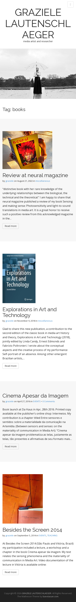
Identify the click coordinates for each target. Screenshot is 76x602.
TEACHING (52, 535)
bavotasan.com (50, 596)
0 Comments (48, 401)
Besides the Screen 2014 (32, 530)
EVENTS (37, 401)
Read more (11, 226)
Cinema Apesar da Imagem (35, 396)
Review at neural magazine (35, 175)
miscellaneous (43, 180)
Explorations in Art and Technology (29, 312)
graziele (9, 180)
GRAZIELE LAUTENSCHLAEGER (38, 24)
